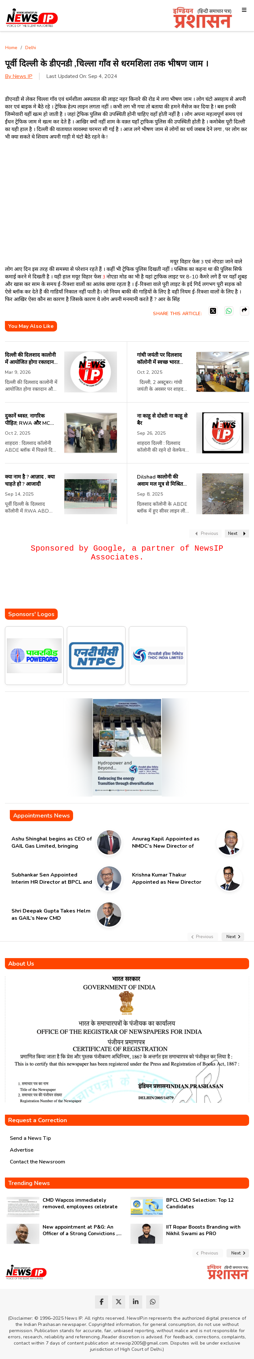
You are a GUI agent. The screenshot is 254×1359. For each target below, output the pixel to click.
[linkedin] (135, 1302)
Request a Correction (37, 1120)
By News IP (18, 76)
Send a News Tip (30, 1138)
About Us (21, 964)
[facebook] (101, 1302)
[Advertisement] (124, 589)
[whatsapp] (152, 1302)
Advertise (21, 1150)
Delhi (30, 48)
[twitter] (118, 1302)
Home (11, 48)
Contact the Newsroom (37, 1161)
